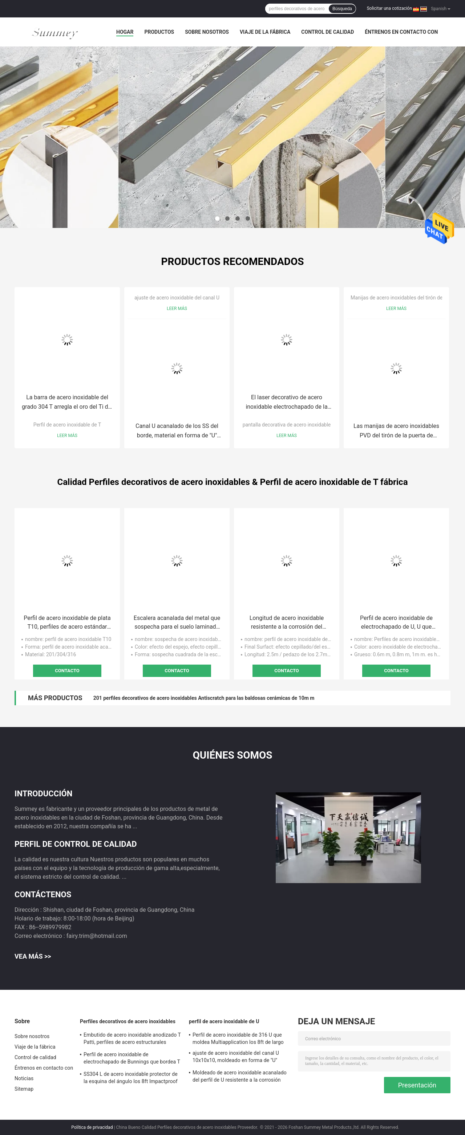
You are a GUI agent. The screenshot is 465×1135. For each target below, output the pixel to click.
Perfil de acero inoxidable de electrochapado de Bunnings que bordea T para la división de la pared (132, 1059)
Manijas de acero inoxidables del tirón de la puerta (407, 298)
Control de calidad (327, 32)
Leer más (67, 435)
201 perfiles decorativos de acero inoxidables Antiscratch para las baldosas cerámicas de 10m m (204, 698)
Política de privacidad (92, 1127)
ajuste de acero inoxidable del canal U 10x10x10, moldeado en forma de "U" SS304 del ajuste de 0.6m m (236, 1057)
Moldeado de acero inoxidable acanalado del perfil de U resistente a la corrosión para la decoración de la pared (240, 1077)
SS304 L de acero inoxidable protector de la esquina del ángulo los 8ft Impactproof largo (131, 1078)
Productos (159, 32)
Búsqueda (342, 8)
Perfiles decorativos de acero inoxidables (127, 1021)
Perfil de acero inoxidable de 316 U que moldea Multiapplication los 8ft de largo (238, 1038)
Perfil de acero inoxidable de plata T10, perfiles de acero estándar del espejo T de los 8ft (67, 623)
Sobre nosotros (207, 32)
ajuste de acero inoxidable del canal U (176, 298)
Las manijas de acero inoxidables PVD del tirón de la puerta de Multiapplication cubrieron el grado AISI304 (396, 431)
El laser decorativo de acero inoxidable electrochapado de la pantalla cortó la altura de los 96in (287, 403)
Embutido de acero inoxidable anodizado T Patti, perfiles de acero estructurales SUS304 (132, 1039)
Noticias (24, 1078)
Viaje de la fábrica (265, 32)
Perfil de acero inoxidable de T (67, 425)
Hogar (124, 32)
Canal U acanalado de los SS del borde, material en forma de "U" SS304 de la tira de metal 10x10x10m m (177, 431)
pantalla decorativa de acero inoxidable (287, 425)
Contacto (67, 670)
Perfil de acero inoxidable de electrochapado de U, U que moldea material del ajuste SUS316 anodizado (396, 623)
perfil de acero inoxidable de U (224, 1021)
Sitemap (24, 1089)
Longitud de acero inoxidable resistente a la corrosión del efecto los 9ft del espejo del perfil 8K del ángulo (286, 623)
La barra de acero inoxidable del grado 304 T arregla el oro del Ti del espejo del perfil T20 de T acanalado (67, 403)
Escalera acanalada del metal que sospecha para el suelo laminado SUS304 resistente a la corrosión (177, 623)
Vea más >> (33, 956)
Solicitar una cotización (389, 8)
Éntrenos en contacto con (401, 32)
